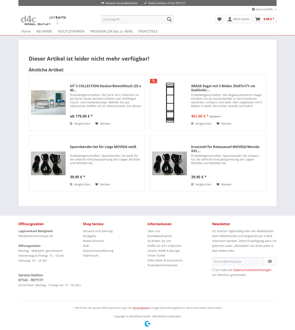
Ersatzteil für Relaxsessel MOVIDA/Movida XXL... (225, 149)
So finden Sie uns (159, 241)
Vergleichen (80, 123)
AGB (86, 246)
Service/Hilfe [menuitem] (263, 9)
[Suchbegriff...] (137, 19)
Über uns (154, 231)
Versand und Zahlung (98, 231)
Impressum (91, 255)
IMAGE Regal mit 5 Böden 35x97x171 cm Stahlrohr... (223, 88)
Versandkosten (141, 308)
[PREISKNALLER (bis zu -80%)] (111, 31)
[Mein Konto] (238, 19)
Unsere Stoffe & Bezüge (164, 251)
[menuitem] (137, 21)
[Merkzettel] (219, 19)
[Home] (26, 31)
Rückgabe (89, 236)
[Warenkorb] (265, 19)
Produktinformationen (163, 265)
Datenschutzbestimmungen (252, 270)
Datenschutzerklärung (98, 251)
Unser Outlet (156, 255)
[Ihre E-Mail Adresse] (238, 261)
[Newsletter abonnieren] (269, 261)
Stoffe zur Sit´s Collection (165, 246)
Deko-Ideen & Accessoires (165, 260)
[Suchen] (169, 19)
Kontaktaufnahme (160, 236)
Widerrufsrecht (93, 241)
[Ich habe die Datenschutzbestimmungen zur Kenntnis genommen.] (213, 269)
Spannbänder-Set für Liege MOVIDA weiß (103, 147)
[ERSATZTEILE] (148, 31)
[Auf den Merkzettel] (102, 123)
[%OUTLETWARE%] (71, 31)
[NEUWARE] (44, 31)
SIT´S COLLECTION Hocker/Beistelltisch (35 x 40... (105, 88)
